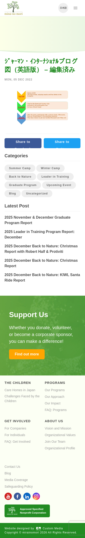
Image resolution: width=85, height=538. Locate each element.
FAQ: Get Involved (17, 441)
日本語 (63, 8)
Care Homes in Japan (20, 390)
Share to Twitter (62, 144)
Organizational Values (60, 435)
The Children (18, 383)
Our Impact (53, 403)
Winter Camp (50, 168)
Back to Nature (20, 176)
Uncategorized (37, 193)
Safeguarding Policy (19, 486)
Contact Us (12, 466)
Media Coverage (16, 480)
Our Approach (54, 396)
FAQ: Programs (56, 410)
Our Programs (55, 390)
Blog (12, 193)
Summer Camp (20, 168)
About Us (54, 421)
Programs (55, 383)
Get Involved (18, 421)
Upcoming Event (59, 185)
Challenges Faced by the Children (22, 398)
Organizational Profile (60, 448)
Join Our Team (55, 441)
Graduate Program (22, 185)
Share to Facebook (23, 144)
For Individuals (15, 435)
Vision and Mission (58, 428)
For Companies (15, 428)
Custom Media (49, 528)
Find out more (27, 354)
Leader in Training (55, 176)
